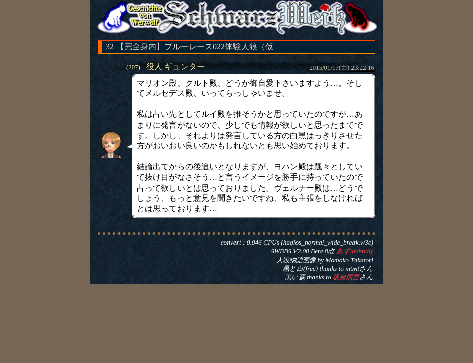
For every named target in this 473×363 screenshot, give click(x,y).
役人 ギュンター (175, 66)
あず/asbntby (354, 251)
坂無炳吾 (346, 277)
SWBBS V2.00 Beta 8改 (302, 251)
